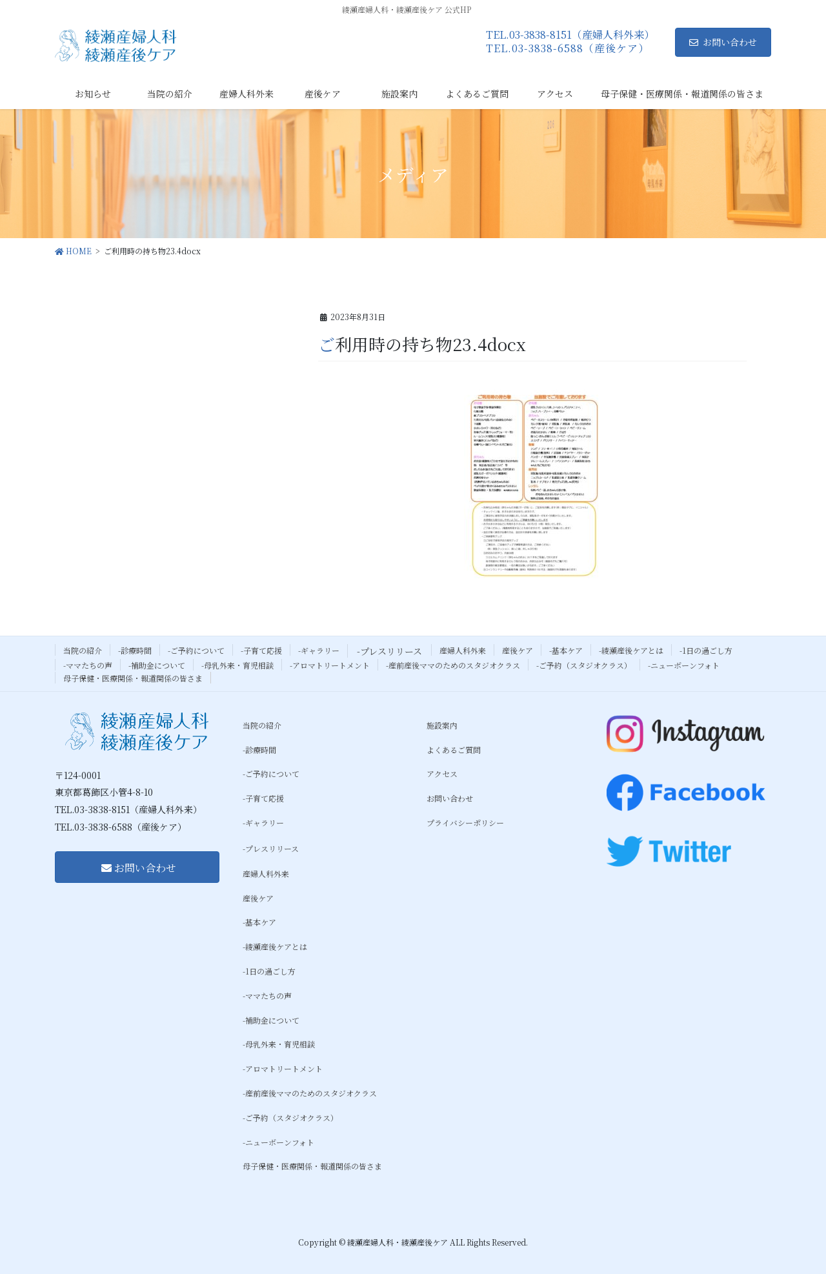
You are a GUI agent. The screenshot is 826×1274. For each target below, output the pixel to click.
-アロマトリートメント (330, 665)
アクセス (442, 773)
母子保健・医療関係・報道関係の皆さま (133, 677)
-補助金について (156, 665)
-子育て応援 (261, 650)
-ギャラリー (318, 650)
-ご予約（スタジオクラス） (584, 665)
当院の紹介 (82, 650)
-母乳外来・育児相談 (237, 665)
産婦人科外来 (462, 650)
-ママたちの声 (87, 665)
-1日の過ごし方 (706, 650)
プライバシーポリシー (465, 822)
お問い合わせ (723, 41)
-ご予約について (196, 650)
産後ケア (517, 650)
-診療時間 (135, 650)
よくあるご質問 (454, 749)
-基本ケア (566, 650)
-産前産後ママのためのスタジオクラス (453, 665)
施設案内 (442, 725)
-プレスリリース (389, 651)
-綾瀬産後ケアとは (631, 650)
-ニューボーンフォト (684, 665)
